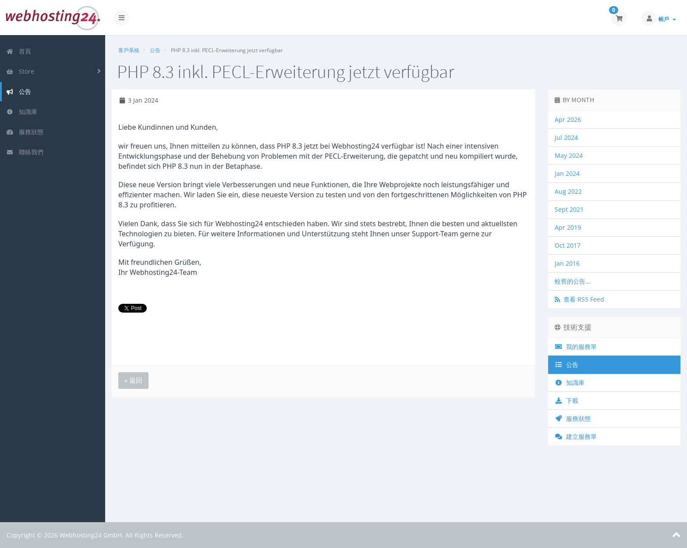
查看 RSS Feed (579, 299)
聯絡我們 (24, 152)
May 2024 (569, 155)
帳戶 (667, 19)
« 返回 (133, 380)
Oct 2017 (568, 245)
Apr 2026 (568, 119)
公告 (18, 91)
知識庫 (21, 111)
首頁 (18, 51)
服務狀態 (24, 132)
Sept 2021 (569, 209)
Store (20, 71)
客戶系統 (128, 50)
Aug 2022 (568, 191)
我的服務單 (576, 346)
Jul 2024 (566, 137)
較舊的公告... (573, 281)
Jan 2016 (567, 263)
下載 (566, 400)
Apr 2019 (568, 227)
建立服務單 (576, 436)
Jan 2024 (567, 173)
